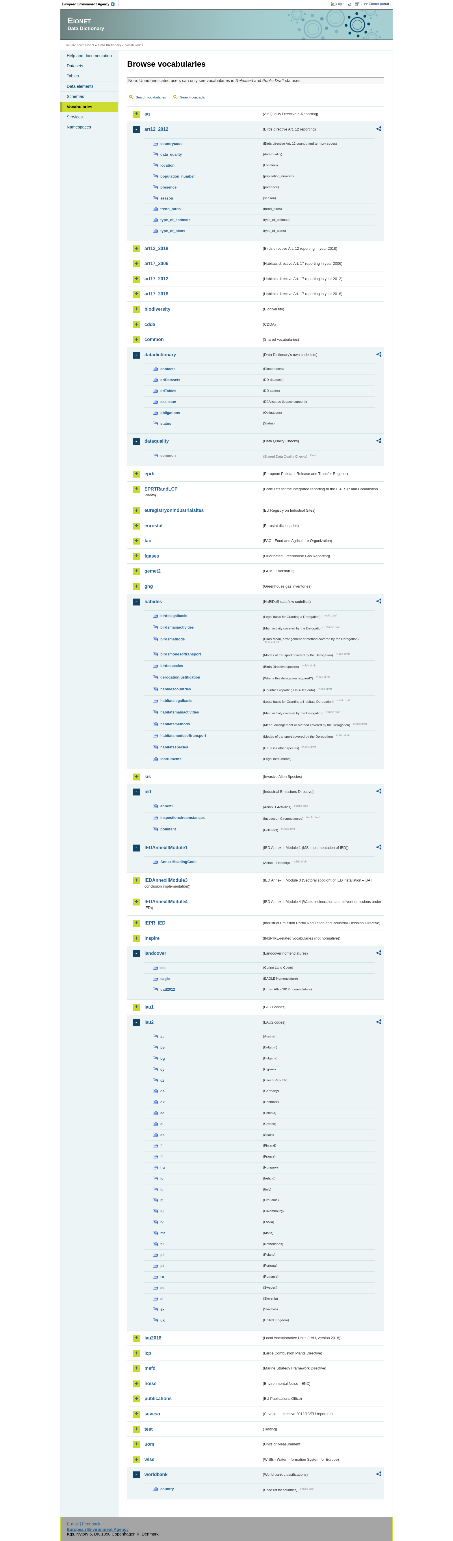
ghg (148, 586)
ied (147, 791)
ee (162, 1113)
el (162, 1124)
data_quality (171, 154)
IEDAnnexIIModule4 (165, 901)
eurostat (153, 525)
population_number (177, 176)
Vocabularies (79, 107)
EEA (90, 4)
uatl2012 (167, 989)
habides (153, 601)
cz (162, 1080)
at (162, 1036)
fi (161, 1145)
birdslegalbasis (173, 616)
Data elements (80, 86)
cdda (149, 324)
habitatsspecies (174, 747)
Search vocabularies (151, 97)
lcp (147, 1353)
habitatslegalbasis (176, 700)
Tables (73, 76)
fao (147, 540)
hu (162, 1167)
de (162, 1091)
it (161, 1189)
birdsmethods (172, 639)
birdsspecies (171, 666)
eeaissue (168, 402)
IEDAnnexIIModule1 (165, 847)
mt (162, 1233)
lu (162, 1211)
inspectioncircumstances (182, 817)
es (162, 1135)
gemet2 (152, 571)
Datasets (75, 66)
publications (158, 1398)
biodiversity (157, 309)
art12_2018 (156, 248)
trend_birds (170, 209)
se (162, 1287)
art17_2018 (156, 293)
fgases (151, 556)
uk (162, 1320)
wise (149, 1459)
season (166, 198)
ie (162, 1178)
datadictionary (160, 354)
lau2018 (152, 1337)
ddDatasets (170, 380)
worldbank (156, 1474)
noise (150, 1383)
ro (162, 1276)
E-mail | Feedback (83, 1524)
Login (340, 3)
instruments (170, 759)
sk (162, 1309)
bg (162, 1058)
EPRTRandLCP (161, 489)
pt (162, 1266)
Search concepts (192, 97)
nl (162, 1244)
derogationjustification (180, 677)
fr (161, 1156)
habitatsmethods (175, 724)
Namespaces (79, 127)
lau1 (149, 1007)
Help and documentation (89, 55)
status (165, 423)
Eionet (89, 45)
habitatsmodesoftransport (183, 735)
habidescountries (175, 689)
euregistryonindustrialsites (174, 510)
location (167, 165)
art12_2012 (156, 129)
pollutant (168, 829)
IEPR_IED (155, 922)
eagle (165, 979)
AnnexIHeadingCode (178, 862)
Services (75, 117)
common (154, 339)
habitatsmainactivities (179, 712)
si (162, 1298)
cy (162, 1069)
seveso (152, 1413)
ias (147, 776)
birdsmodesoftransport (180, 654)
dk (162, 1102)
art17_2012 (156, 278)
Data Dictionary (109, 45)
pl (162, 1255)
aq (147, 113)
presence (168, 187)
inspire (151, 938)
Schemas (75, 96)
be (162, 1047)
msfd (149, 1368)
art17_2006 (156, 263)
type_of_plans (172, 231)
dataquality (156, 441)
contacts (168, 369)
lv (162, 1222)
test (148, 1429)
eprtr (149, 473)
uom (149, 1444)
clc (163, 968)
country (167, 1489)
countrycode (171, 143)
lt (161, 1200)
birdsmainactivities (177, 627)
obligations (170, 413)
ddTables (168, 391)
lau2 (149, 1022)
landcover (155, 953)
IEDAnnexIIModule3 (165, 880)
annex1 (166, 806)
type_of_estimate (175, 220)
